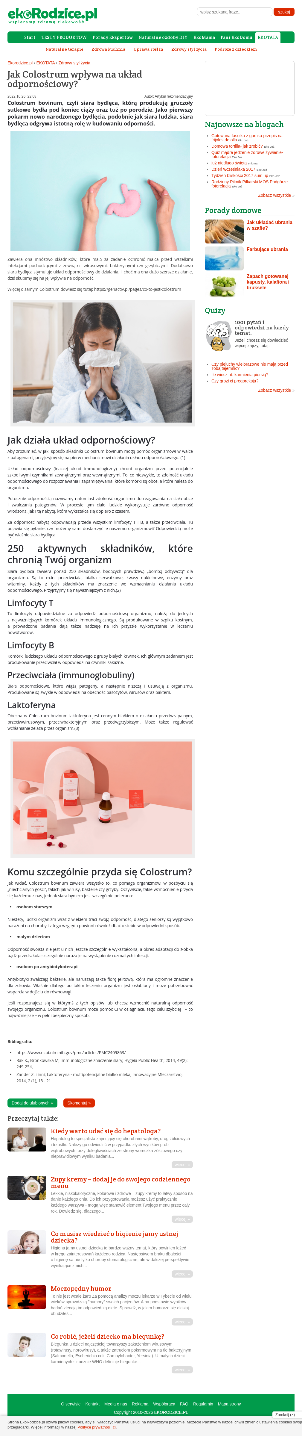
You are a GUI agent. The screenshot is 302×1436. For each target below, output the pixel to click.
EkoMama (204, 37)
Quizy (215, 310)
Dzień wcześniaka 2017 (233, 169)
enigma (252, 163)
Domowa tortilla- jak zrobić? (237, 146)
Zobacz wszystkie (276, 195)
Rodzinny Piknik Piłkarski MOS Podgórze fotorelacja (249, 183)
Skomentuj (79, 1103)
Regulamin (203, 1404)
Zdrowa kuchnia (108, 49)
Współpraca (164, 1404)
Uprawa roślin (148, 49)
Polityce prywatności (96, 1427)
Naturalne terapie (64, 49)
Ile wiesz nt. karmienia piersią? (240, 374)
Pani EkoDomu (236, 37)
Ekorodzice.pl (20, 62)
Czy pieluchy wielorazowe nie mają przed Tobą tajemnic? (249, 366)
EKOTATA (268, 37)
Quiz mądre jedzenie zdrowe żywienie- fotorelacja (247, 154)
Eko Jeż (243, 140)
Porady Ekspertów (113, 37)
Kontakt (92, 1404)
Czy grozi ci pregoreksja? (234, 381)
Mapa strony (229, 1404)
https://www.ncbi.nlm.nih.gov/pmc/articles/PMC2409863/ (71, 1052)
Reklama (140, 1404)
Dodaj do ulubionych (32, 1103)
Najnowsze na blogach (244, 124)
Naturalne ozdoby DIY (163, 37)
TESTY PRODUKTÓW (64, 37)
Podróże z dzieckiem (236, 49)
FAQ (184, 1404)
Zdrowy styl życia (74, 62)
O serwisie (70, 1404)
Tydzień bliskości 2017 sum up (239, 175)
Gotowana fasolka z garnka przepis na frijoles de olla (247, 137)
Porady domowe (233, 210)
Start (30, 37)
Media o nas (115, 1404)
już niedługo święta (229, 163)
